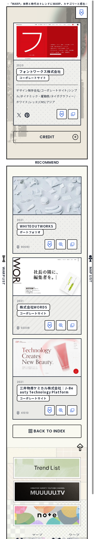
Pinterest (27, 115)
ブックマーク (81, 12)
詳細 (61, 244)
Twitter (19, 115)
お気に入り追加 (61, 114)
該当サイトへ (73, 114)
